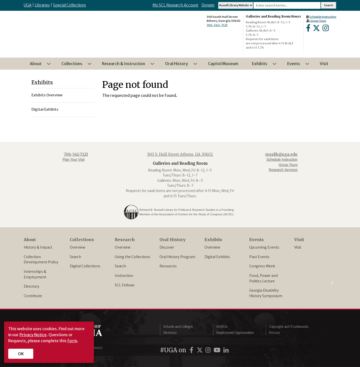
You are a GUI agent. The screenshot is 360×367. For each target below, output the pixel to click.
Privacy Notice (33, 334)
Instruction (124, 275)
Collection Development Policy (41, 260)
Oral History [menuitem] (178, 65)
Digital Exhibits (217, 257)
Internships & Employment (35, 274)
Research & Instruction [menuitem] (125, 65)
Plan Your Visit (73, 159)
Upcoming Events (264, 247)
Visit (297, 247)
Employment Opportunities (235, 332)
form (72, 340)
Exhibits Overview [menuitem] (47, 95)
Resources (168, 266)
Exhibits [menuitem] (261, 65)
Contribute (33, 296)
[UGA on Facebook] (192, 350)
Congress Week (262, 266)
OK (21, 353)
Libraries (42, 5)
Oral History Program (177, 257)
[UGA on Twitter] (200, 350)
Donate (208, 5)
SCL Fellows (124, 285)
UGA (28, 5)
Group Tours (318, 21)
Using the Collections (132, 257)
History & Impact (38, 247)
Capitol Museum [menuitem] (223, 63)
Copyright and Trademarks (288, 326)
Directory (31, 286)
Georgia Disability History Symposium (265, 293)
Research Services (283, 170)
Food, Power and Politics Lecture (263, 278)
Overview (77, 247)
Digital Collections (85, 266)
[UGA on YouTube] (217, 350)
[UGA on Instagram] (208, 350)
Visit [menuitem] (324, 63)
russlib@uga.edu (281, 154)
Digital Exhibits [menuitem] (45, 109)
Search (75, 257)
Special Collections (69, 5)
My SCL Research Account (175, 5)
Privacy (274, 332)
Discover (167, 247)
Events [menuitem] (295, 65)
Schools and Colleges (178, 326)
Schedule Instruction (322, 17)
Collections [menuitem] (73, 65)
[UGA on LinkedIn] (226, 350)
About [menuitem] (37, 65)
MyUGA (222, 326)
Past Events (259, 257)
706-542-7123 (217, 25)
